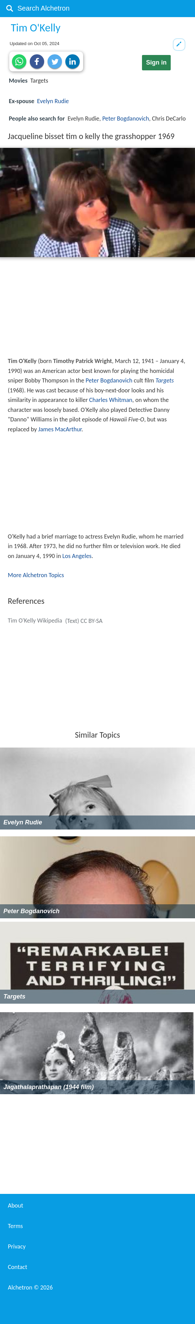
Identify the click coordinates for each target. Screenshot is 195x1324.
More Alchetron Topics (36, 575)
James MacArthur (60, 429)
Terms (15, 1226)
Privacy (17, 1246)
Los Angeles (76, 556)
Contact (17, 1267)
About (15, 1205)
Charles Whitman (110, 400)
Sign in (156, 62)
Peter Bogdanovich (125, 118)
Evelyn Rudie (53, 101)
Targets (165, 380)
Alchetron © (30, 1287)
